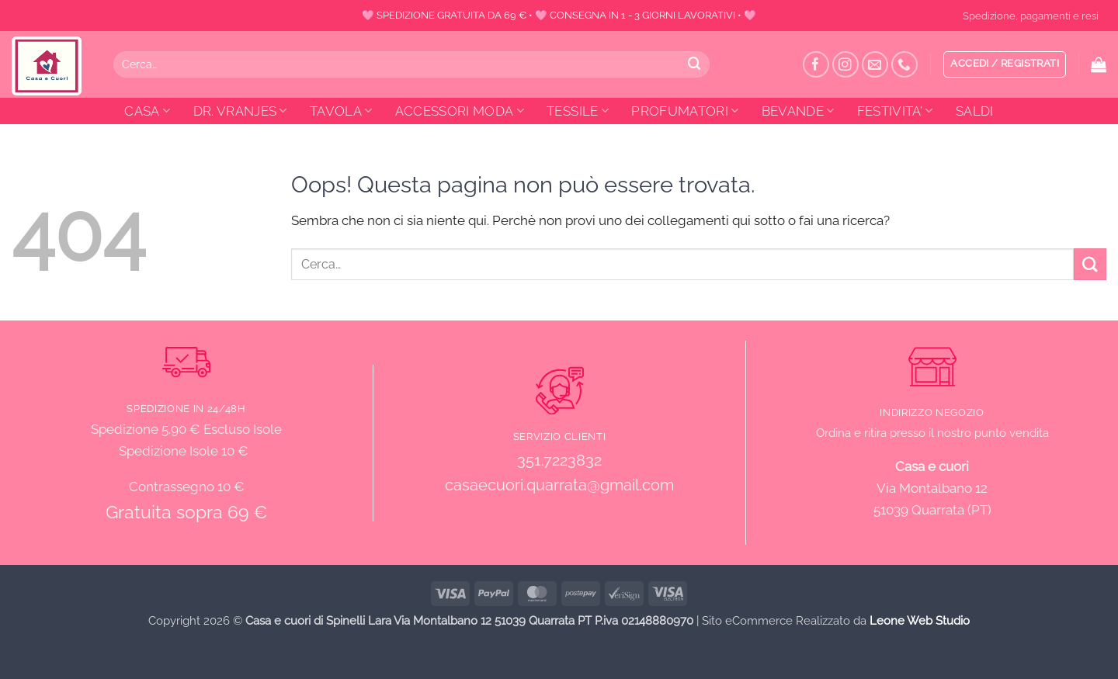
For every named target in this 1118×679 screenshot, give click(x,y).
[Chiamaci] (904, 64)
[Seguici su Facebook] (816, 64)
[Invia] (695, 64)
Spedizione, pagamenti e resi (1031, 15)
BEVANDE (798, 111)
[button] (1004, 64)
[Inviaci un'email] (875, 64)
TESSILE (578, 111)
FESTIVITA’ (895, 111)
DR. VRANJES (240, 111)
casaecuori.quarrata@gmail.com (559, 485)
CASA (147, 111)
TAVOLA (341, 111)
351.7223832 (559, 460)
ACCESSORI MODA (459, 111)
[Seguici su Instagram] (845, 64)
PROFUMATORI (684, 111)
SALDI (975, 111)
